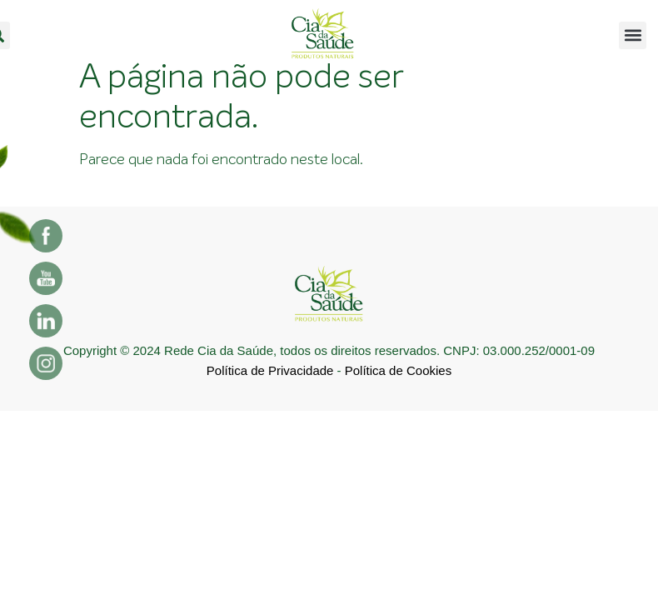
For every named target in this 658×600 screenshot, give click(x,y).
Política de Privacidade (270, 370)
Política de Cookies (398, 370)
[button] (632, 35)
